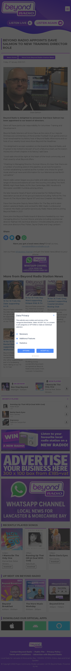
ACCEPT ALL (45, 351)
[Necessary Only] (54, 315)
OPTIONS (26, 351)
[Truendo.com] (35, 356)
